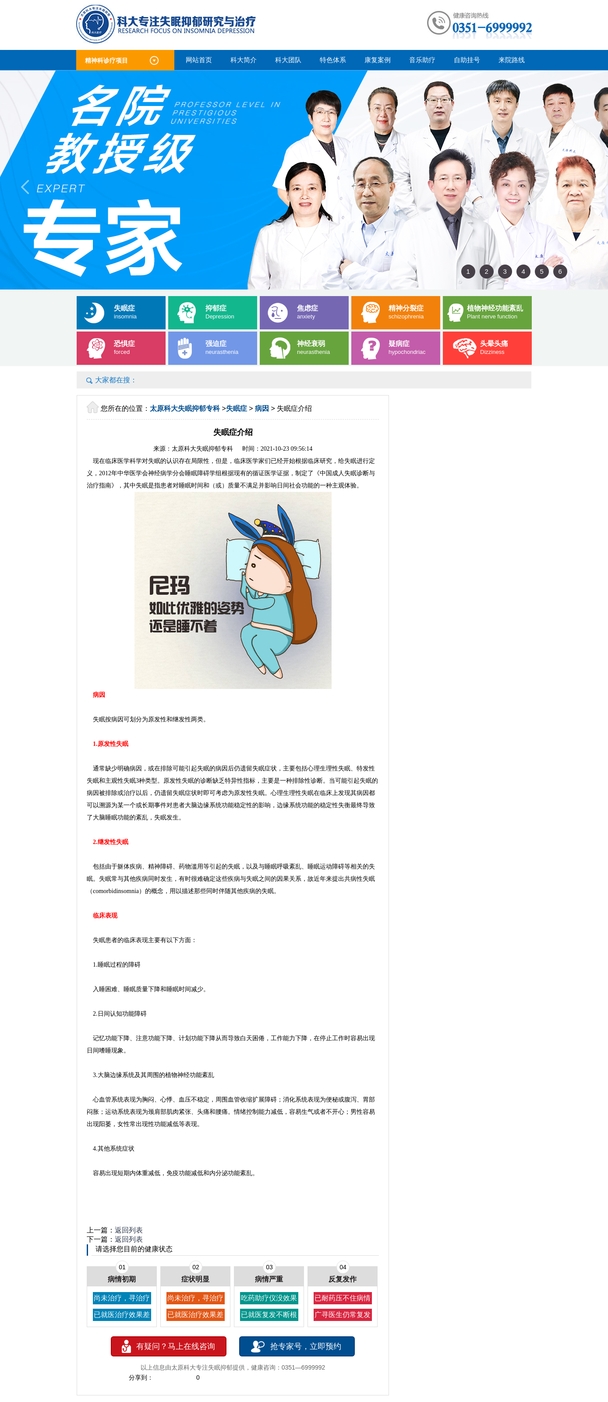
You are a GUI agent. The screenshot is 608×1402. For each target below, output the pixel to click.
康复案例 (377, 60)
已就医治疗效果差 (122, 1314)
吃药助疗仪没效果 (269, 1298)
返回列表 (129, 1230)
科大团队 (288, 60)
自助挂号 (467, 60)
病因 (262, 408)
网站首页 (199, 60)
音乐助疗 (422, 60)
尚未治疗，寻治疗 (122, 1298)
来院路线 (511, 60)
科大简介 (243, 60)
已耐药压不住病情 (343, 1298)
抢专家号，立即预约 (305, 1346)
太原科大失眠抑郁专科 (185, 408)
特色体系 (333, 60)
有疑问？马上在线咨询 (175, 1346)
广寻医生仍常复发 (343, 1314)
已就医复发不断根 (269, 1314)
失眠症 (236, 408)
